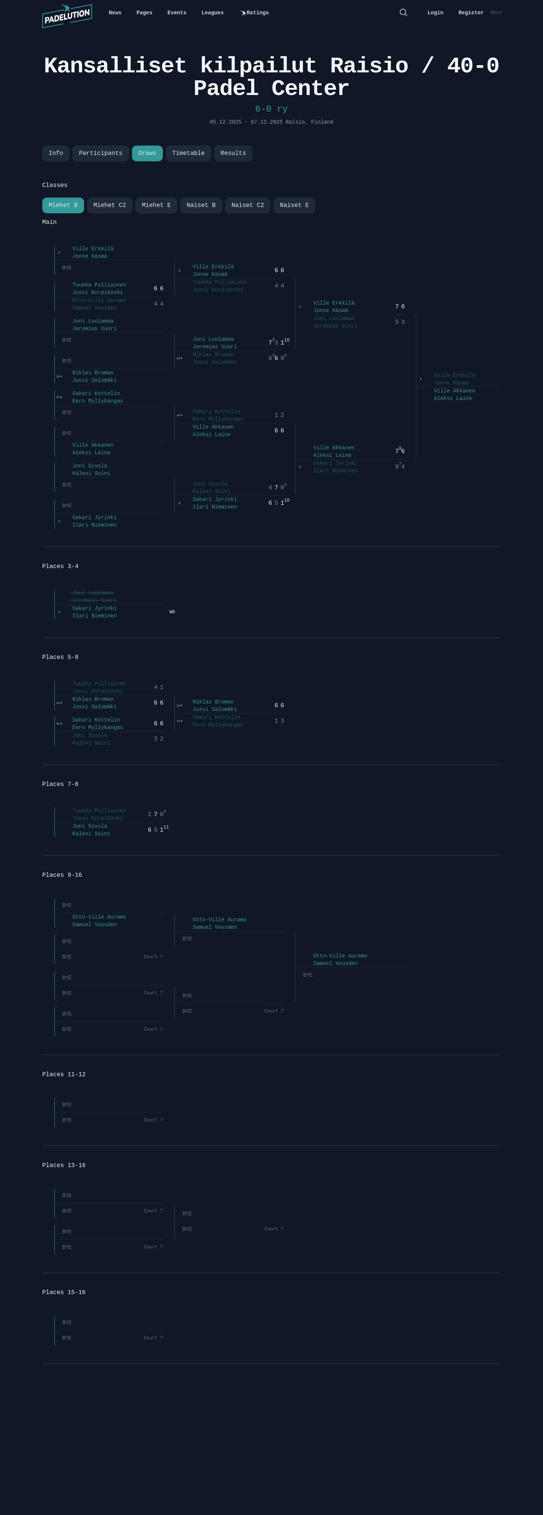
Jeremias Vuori (89, 329)
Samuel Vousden (89, 308)
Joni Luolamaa (88, 321)
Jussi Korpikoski (92, 293)
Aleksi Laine (86, 453)
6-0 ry (271, 109)
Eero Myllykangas (92, 401)
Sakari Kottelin (91, 394)
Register (471, 13)
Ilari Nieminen (89, 525)
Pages (144, 13)
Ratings (254, 13)
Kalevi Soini (86, 473)
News (115, 13)
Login (435, 13)
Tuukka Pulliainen (94, 285)
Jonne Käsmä (84, 256)
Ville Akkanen (88, 445)
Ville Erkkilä (88, 249)
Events (176, 13)
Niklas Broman (88, 373)
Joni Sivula (84, 466)
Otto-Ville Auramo (94, 300)
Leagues (213, 13)
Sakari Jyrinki (89, 518)
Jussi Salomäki (89, 380)
